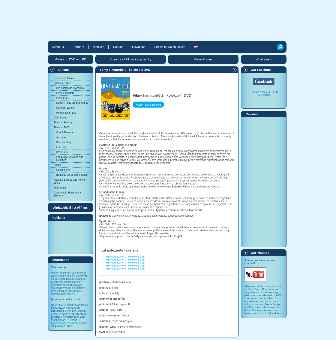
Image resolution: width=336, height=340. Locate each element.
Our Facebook (261, 70)
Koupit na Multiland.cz (148, 104)
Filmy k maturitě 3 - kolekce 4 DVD (125, 259)
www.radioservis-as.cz (65, 323)
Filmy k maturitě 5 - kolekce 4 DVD (125, 265)
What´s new (264, 59)
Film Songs (60, 187)
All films (64, 70)
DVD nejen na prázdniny (70, 88)
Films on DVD (62, 127)
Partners (78, 47)
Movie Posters (203, 59)
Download (139, 47)
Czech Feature (64, 132)
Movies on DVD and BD (70, 59)
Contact (118, 47)
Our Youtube (260, 253)
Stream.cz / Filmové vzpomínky (131, 59)
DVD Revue (60, 117)
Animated (61, 137)
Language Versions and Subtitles (69, 159)
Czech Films (63, 169)
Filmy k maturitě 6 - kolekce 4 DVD (125, 268)
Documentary (64, 142)
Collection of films (64, 78)
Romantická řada (66, 112)
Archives (98, 47)
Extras (57, 164)
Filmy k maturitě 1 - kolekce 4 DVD (125, 256)
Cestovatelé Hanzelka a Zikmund (67, 194)
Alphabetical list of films (70, 207)
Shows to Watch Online (169, 47)
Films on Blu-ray (63, 122)
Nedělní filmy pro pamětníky (72, 102)
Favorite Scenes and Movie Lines (69, 181)
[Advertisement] (70, 237)
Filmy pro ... (63, 97)
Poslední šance (65, 107)
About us (58, 47)
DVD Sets (62, 152)
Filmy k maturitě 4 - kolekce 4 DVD (125, 262)
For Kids (61, 147)
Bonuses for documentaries (72, 174)
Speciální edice (62, 83)
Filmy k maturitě (65, 92)
